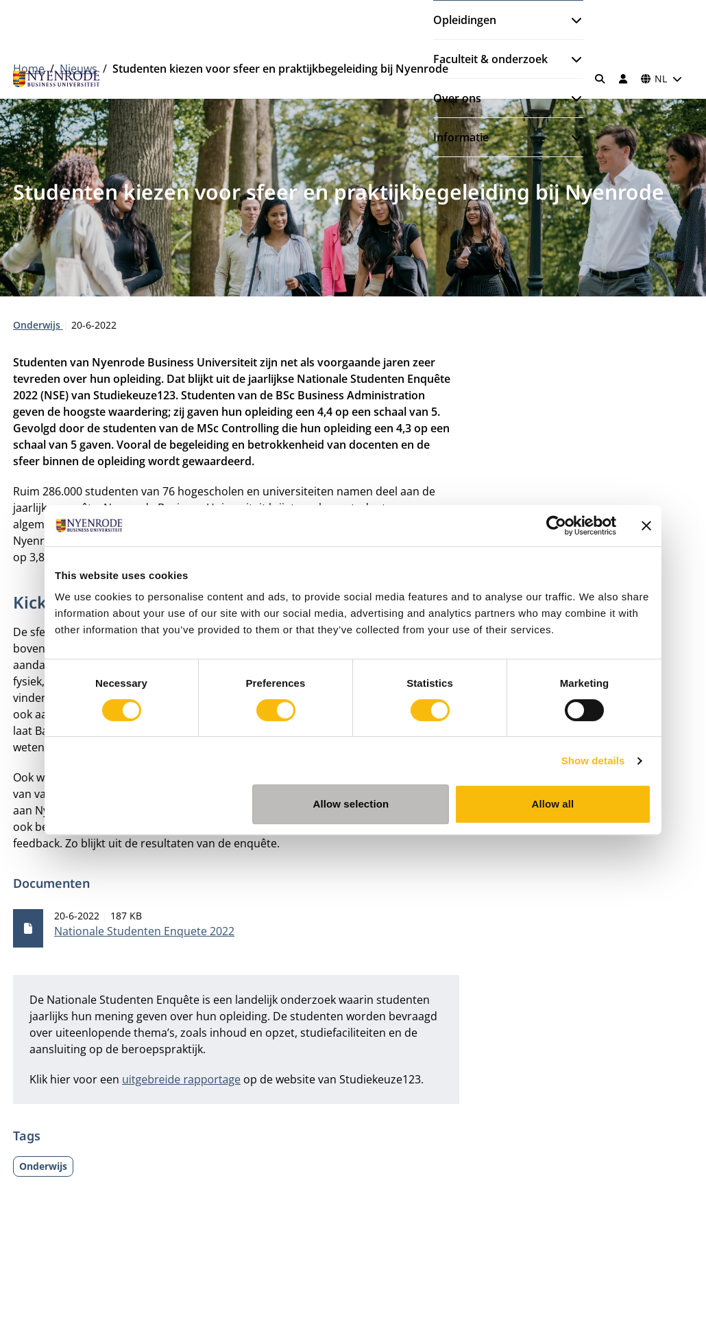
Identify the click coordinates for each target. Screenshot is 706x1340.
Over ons (457, 98)
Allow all (553, 804)
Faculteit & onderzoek (490, 59)
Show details (593, 760)
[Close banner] (646, 525)
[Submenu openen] (571, 20)
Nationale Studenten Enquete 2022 (144, 931)
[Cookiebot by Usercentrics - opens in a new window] (556, 525)
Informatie (461, 137)
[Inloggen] (623, 79)
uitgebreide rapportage (181, 1079)
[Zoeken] (600, 79)
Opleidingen (464, 19)
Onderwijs (38, 324)
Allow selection (351, 804)
